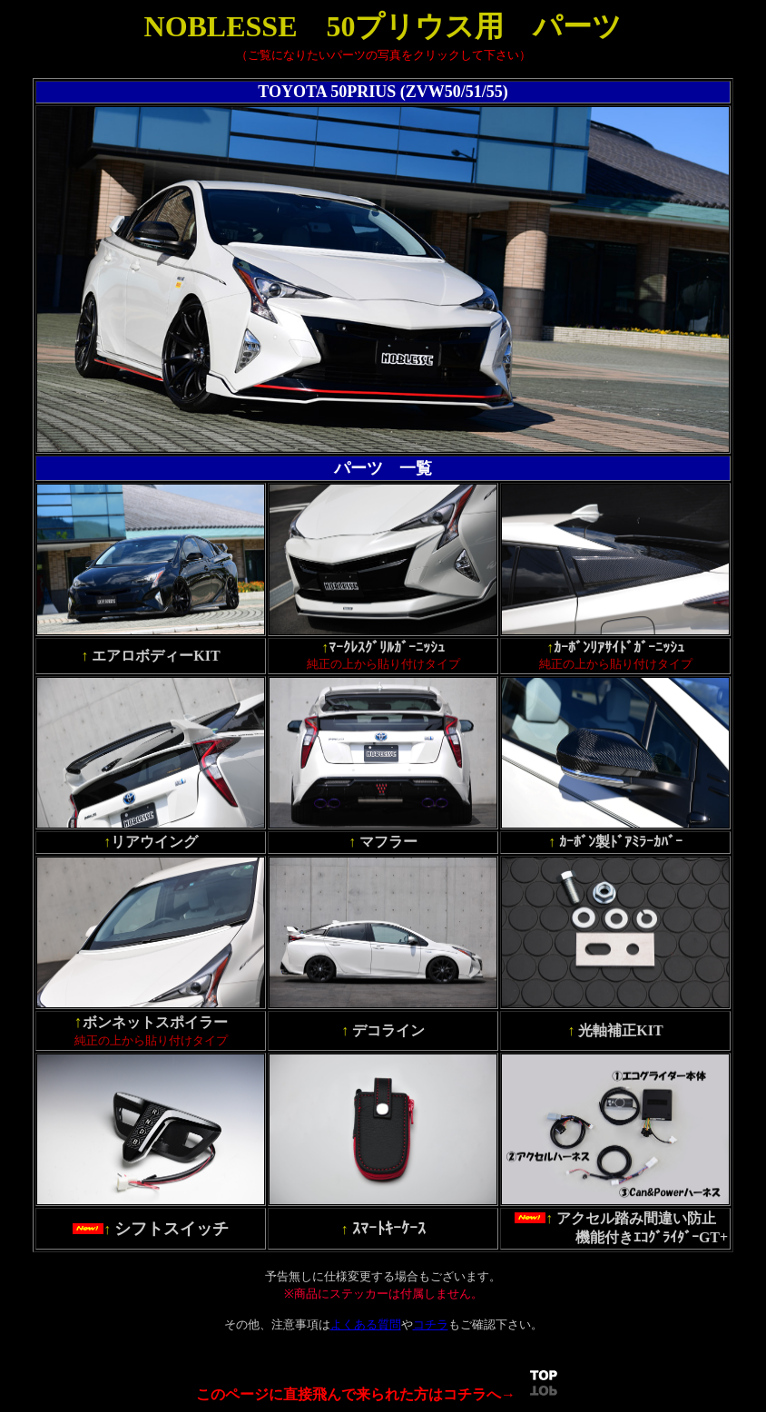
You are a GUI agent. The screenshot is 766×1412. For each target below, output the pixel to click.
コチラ (430, 1324)
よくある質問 (365, 1324)
